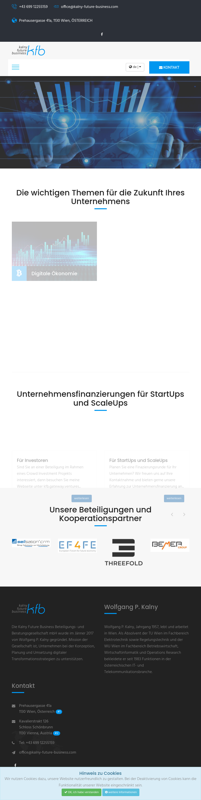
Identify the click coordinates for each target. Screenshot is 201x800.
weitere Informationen (121, 792)
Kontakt (169, 67)
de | (135, 67)
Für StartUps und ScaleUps (139, 484)
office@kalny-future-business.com (47, 753)
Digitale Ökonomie (54, 273)
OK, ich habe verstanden (81, 792)
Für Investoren (32, 484)
